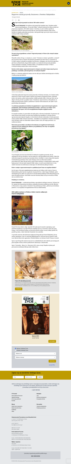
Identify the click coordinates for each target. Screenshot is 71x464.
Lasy (38, 395)
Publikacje (14, 409)
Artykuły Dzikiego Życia (22, 350)
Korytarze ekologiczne (41, 397)
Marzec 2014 (29, 10)
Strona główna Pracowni (17, 395)
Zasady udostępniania (41, 406)
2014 (25, 10)
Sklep (13, 411)
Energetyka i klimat (41, 399)
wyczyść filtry (52, 364)
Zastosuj (52, 361)
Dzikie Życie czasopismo (17, 406)
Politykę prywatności (38, 375)
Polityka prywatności (41, 408)
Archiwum (21, 10)
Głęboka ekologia (15, 397)
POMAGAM (18, 288)
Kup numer (52, 341)
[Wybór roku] (35, 353)
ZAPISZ (40, 377)
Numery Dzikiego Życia (22, 348)
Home (17, 10)
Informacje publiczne (16, 399)
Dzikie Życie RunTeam (16, 408)
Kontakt (13, 400)
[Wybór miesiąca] (35, 357)
